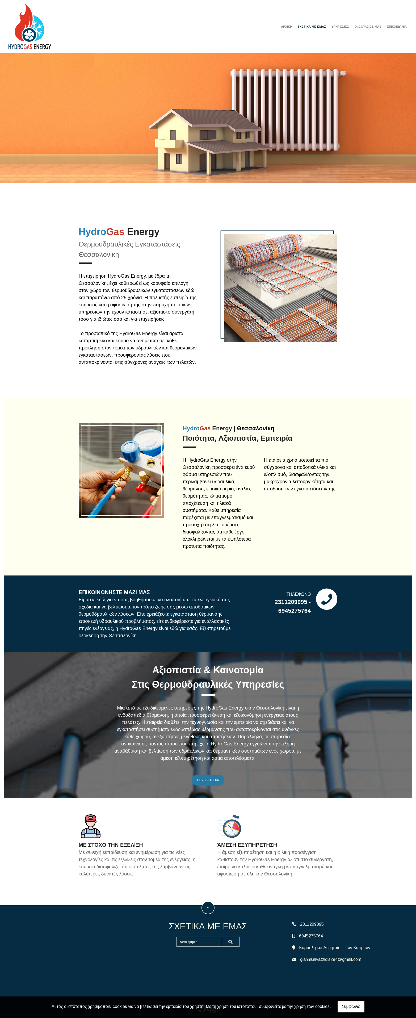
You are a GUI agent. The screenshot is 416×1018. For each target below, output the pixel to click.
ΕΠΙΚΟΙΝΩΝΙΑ (397, 26)
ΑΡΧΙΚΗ (286, 26)
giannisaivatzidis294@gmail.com (330, 959)
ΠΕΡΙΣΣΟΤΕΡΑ (208, 780)
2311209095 (312, 924)
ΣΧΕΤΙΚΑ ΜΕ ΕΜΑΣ (311, 26)
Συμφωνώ (351, 1006)
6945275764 (311, 936)
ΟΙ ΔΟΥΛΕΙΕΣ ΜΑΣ (367, 26)
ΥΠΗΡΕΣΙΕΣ (340, 26)
